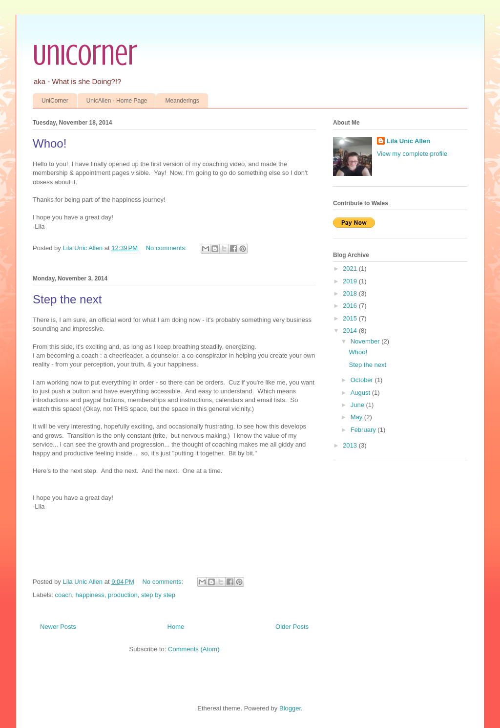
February (364, 429)
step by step (158, 595)
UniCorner (85, 55)
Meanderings (182, 100)
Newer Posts (58, 626)
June (358, 404)
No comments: (167, 248)
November (366, 341)
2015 (351, 318)
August (361, 392)
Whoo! (49, 143)
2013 (351, 445)
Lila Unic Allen (408, 141)
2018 (351, 293)
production (123, 595)
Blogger (290, 708)
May (357, 417)
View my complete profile (412, 153)
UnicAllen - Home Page (116, 100)
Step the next (67, 299)
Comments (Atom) (193, 649)
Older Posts (292, 626)
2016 (351, 305)
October (363, 380)
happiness (89, 595)
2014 (351, 330)
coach (63, 595)
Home (176, 626)
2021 (351, 268)
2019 (351, 281)
